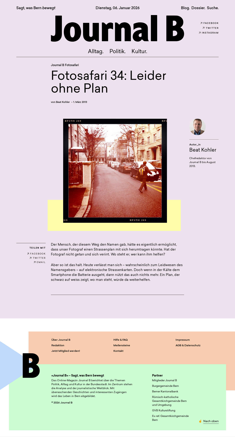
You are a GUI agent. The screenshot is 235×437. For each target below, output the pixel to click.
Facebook (210, 23)
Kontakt (118, 351)
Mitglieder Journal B (164, 380)
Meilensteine (121, 345)
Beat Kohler (63, 102)
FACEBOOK (36, 254)
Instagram (209, 33)
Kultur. (139, 51)
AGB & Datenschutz (188, 345)
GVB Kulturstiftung (163, 410)
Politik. (118, 51)
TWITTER (38, 258)
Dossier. (198, 8)
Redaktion (57, 345)
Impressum (183, 340)
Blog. (185, 8)
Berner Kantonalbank (165, 391)
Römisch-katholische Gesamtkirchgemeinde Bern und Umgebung (169, 401)
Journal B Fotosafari (65, 65)
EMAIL (40, 262)
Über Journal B (60, 340)
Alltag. (96, 51)
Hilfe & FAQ (120, 340)
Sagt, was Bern (35, 8)
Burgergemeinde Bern (165, 386)
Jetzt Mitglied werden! (65, 351)
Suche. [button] (213, 8)
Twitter (211, 28)
